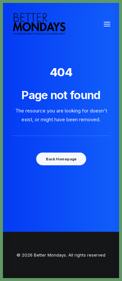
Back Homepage (61, 158)
